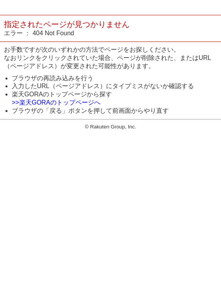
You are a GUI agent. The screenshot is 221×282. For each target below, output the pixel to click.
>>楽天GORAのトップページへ (56, 102)
